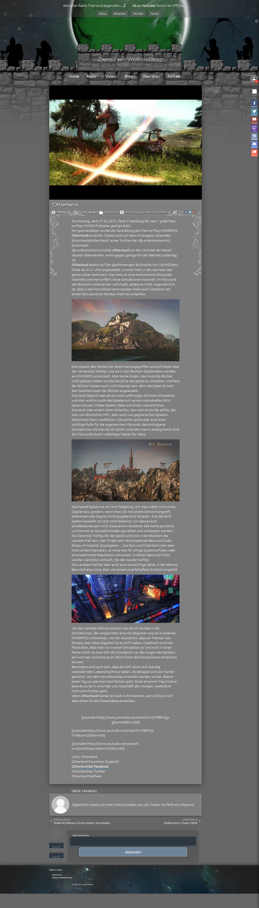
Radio (92, 76)
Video (111, 76)
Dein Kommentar (81, 835)
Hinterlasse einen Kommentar (148, 212)
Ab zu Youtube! (144, 5)
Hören (102, 13)
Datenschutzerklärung (62, 877)
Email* (56, 856)
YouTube (138, 13)
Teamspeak (254, 139)
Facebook (254, 106)
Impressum (57, 874)
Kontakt (174, 76)
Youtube (254, 122)
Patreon (254, 155)
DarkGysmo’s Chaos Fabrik (180, 822)
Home (74, 76)
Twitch (154, 13)
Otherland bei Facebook (90, 766)
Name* (56, 846)
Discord (254, 147)
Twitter (254, 114)
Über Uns (150, 76)
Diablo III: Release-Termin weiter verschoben (82, 822)
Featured (111, 212)
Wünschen (120, 13)
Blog (129, 76)
